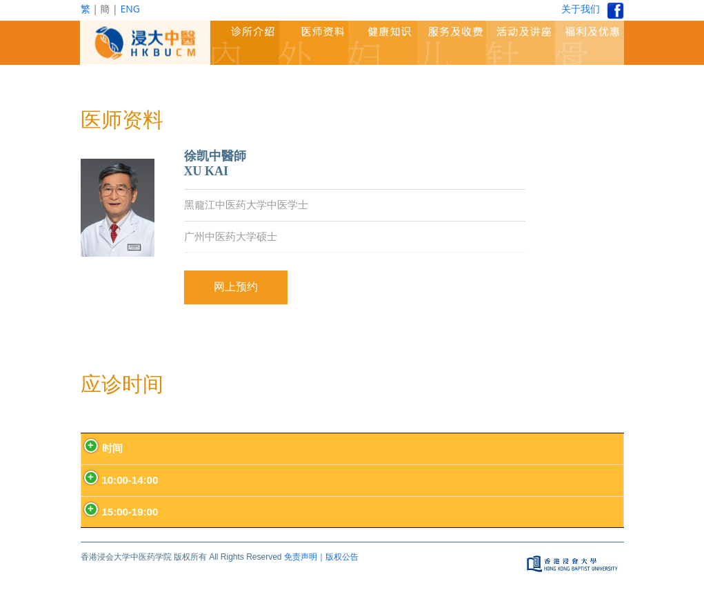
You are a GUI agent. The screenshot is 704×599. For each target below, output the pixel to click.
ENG (130, 8)
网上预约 (236, 287)
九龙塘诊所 (346, 480)
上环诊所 (418, 480)
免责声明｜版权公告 (321, 557)
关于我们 (580, 8)
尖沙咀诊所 (501, 480)
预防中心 (263, 480)
